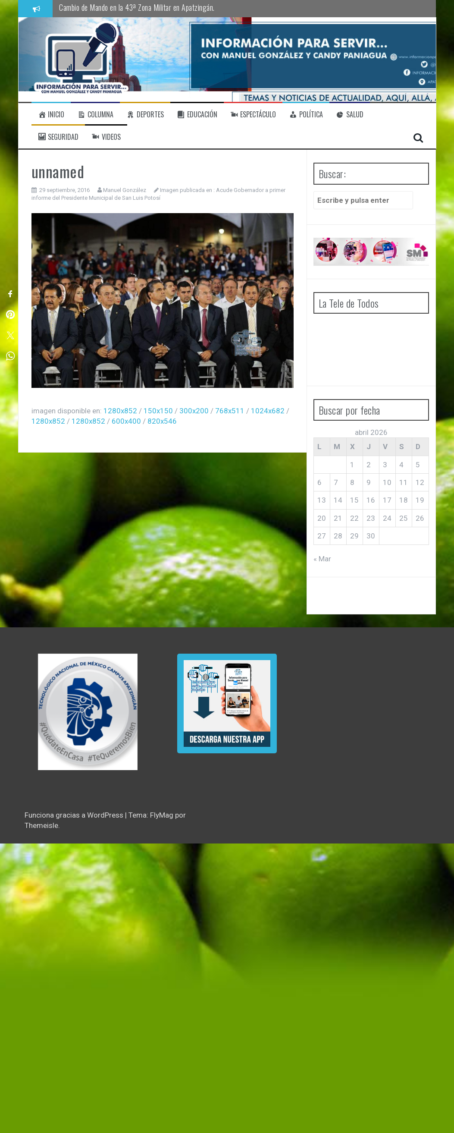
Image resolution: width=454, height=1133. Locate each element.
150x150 (158, 410)
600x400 (126, 421)
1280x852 (120, 410)
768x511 (229, 410)
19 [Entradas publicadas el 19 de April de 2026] (420, 500)
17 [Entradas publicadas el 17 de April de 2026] (387, 500)
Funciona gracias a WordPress (75, 815)
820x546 (162, 421)
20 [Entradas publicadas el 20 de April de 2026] (321, 518)
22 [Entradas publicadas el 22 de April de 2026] (354, 518)
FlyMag (161, 815)
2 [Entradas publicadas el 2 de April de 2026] (368, 464)
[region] (88, 712)
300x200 (194, 410)
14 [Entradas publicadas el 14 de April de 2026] (338, 500)
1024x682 (268, 410)
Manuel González (124, 190)
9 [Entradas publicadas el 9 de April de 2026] (368, 482)
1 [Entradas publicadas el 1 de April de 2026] (352, 464)
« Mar (322, 558)
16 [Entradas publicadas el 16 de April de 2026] (370, 500)
